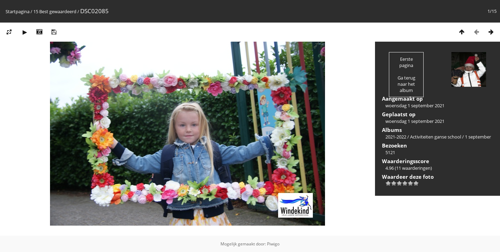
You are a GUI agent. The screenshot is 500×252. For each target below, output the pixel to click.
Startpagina (18, 11)
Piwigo (273, 244)
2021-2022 (395, 137)
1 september (478, 137)
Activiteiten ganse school (435, 137)
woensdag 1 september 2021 (414, 105)
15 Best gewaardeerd (54, 11)
